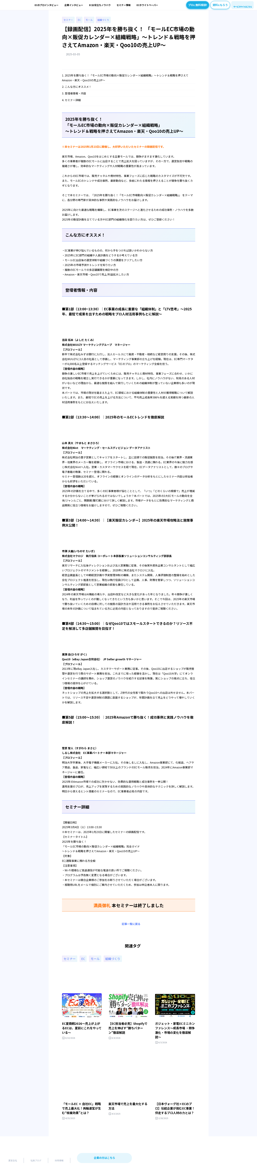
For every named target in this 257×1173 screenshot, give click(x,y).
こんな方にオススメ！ (78, 87)
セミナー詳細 (73, 100)
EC (79, 19)
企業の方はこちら (104, 1158)
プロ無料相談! (197, 5)
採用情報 (59, 1160)
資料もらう (220, 5)
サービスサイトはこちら (242, 6)
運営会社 (12, 1160)
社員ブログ (35, 1160)
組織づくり (103, 19)
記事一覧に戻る (131, 924)
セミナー (68, 19)
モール (89, 19)
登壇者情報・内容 (75, 93)
